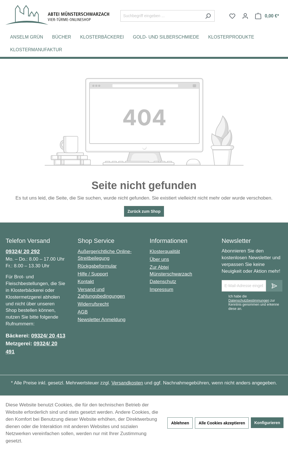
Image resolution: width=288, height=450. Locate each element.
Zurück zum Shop (143, 211)
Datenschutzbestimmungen (248, 301)
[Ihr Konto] (245, 16)
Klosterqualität (165, 251)
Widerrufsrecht (93, 304)
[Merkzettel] (232, 16)
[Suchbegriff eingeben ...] (161, 16)
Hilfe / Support (93, 274)
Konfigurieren (267, 422)
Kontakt (86, 281)
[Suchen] (208, 16)
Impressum (161, 289)
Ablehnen (180, 423)
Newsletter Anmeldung (101, 319)
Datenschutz (163, 281)
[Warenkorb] (267, 16)
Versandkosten (127, 383)
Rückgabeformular (97, 266)
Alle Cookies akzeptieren (222, 423)
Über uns (159, 259)
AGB (83, 312)
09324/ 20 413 (48, 336)
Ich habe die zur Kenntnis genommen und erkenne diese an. (253, 302)
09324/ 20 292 (23, 251)
